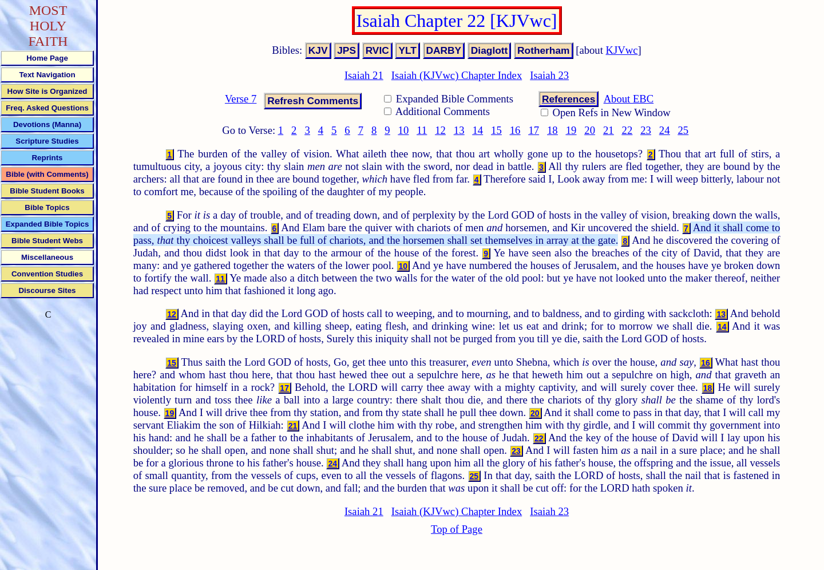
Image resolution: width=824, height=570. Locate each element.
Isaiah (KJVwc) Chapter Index (456, 75)
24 (664, 130)
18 (552, 130)
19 (571, 130)
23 (645, 130)
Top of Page (456, 529)
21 (608, 130)
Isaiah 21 (363, 75)
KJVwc (622, 50)
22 (627, 130)
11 (422, 130)
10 (403, 130)
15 (496, 130)
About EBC (629, 99)
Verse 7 (240, 99)
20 (589, 130)
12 (440, 130)
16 (515, 130)
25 (683, 130)
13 (459, 130)
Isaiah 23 (549, 75)
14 (477, 130)
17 (533, 130)
